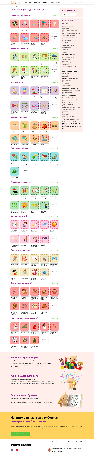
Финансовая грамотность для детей (71, 99)
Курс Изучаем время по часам (70, 100)
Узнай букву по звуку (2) (44, 77)
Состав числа (65, 64)
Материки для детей (67, 104)
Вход (75, 2)
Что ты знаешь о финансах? (15, 246)
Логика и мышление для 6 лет (70, 25)
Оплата (58, 2)
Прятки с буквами (13, 77)
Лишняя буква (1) (44, 63)
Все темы (65, 23)
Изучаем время (66, 80)
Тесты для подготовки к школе (70, 119)
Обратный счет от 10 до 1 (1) (24, 97)
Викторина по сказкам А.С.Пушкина (14, 313)
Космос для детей (67, 102)
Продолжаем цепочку (44, 44)
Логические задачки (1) (13, 30)
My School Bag (34, 131)
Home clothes (14, 144)
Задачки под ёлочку (14, 347)
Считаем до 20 (66, 61)
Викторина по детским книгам (54, 298)
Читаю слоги (24, 63)
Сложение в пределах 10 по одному (14, 112)
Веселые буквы (14, 63)
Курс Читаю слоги (67, 44)
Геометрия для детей (68, 57)
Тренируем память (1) (43, 212)
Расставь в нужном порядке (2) (33, 197)
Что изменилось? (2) (34, 212)
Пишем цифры (24, 264)
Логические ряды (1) (13, 44)
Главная (12, 6)
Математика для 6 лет (68, 54)
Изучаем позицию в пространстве (71, 33)
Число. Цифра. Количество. (34, 97)
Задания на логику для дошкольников (68, 117)
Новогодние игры (67, 130)
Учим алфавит (66, 38)
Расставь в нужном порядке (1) (23, 197)
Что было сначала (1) (53, 30)
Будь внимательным (14, 212)
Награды (45, 2)
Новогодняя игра (25, 332)
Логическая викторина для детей (34, 298)
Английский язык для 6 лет (69, 71)
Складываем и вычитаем (54, 265)
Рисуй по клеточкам (33, 265)
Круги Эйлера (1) (25, 43)
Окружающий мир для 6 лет (70, 78)
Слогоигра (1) (53, 63)
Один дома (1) (24, 245)
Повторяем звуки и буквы (44, 265)
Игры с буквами (66, 40)
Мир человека (66, 83)
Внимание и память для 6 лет (70, 88)
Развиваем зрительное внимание (71, 90)
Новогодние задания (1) (43, 333)
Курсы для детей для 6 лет (69, 95)
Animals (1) (33, 144)
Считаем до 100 (66, 63)
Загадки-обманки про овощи (14, 163)
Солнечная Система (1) (53, 231)
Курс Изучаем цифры (68, 56)
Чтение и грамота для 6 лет (69, 37)
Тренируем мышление (33, 279)
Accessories (53, 131)
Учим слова (65, 76)
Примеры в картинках (13, 97)
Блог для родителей (15, 441)
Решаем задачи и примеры (69, 69)
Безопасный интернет (24, 231)
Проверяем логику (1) (13, 279)
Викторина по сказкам (14, 298)
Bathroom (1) (43, 144)
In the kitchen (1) (24, 144)
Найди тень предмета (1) (14, 197)
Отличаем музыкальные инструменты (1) (54, 163)
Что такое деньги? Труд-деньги (34, 231)
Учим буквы (65, 73)
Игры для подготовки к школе (70, 121)
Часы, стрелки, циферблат (14, 231)
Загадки (64, 52)
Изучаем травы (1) (14, 178)
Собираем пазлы (66, 94)
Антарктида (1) (44, 230)
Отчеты (52, 2)
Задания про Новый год (33, 333)
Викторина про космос (44, 313)
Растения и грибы (67, 85)
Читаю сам (65, 49)
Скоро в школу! (14, 264)
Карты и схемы (24, 278)
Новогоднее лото (13, 333)
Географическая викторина (34, 313)
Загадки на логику (67, 32)
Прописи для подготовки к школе (71, 107)
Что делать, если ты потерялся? (35, 246)
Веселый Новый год (34, 347)
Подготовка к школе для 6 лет (70, 106)
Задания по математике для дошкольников (69, 110)
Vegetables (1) (44, 131)
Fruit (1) (22, 131)
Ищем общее (65, 28)
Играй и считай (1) (24, 112)
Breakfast (13, 131)
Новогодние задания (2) (53, 333)
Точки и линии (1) (44, 97)
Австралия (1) (44, 245)
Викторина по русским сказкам (44, 298)
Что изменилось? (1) (24, 212)
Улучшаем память (67, 92)
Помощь (22, 441)
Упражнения (28, 2)
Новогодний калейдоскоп (24, 347)
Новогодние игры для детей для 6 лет (71, 127)
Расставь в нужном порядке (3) (43, 197)
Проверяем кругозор (43, 279)
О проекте (42, 441)
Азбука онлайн (66, 51)
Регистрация (80, 2)
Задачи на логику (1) (43, 30)
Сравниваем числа (67, 68)
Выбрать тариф (39, 434)
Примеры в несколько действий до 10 (44, 112)
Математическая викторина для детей (24, 313)
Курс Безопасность (67, 97)
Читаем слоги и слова (68, 45)
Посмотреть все (54, 15)
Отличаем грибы (44, 162)
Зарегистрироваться (20, 434)
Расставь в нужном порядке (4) (53, 197)
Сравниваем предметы (68, 35)
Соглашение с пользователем (32, 441)
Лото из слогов (34, 63)
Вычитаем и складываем (34, 112)
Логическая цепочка (33, 30)
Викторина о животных (23, 298)
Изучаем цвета (66, 81)
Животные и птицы (67, 87)
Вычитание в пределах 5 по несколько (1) (53, 98)
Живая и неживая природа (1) (33, 163)
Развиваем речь (66, 47)
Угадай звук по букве (34, 77)
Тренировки (37, 2)
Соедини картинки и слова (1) (23, 77)
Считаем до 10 (66, 59)
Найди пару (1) (24, 30)
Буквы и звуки (66, 42)
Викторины (65, 125)
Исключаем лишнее (67, 26)
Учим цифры (65, 75)
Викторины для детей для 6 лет (71, 123)
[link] (12, 6)
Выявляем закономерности (69, 30)
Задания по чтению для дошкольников (68, 113)
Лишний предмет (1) (33, 44)
